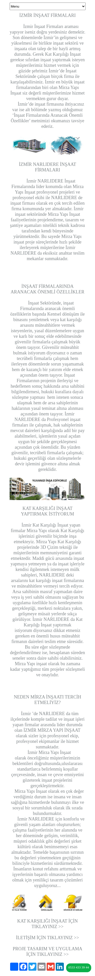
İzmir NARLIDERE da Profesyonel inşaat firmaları (46, 419)
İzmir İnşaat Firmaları (41, 26)
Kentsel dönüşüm (63, 314)
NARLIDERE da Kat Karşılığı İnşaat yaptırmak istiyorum (49, 625)
